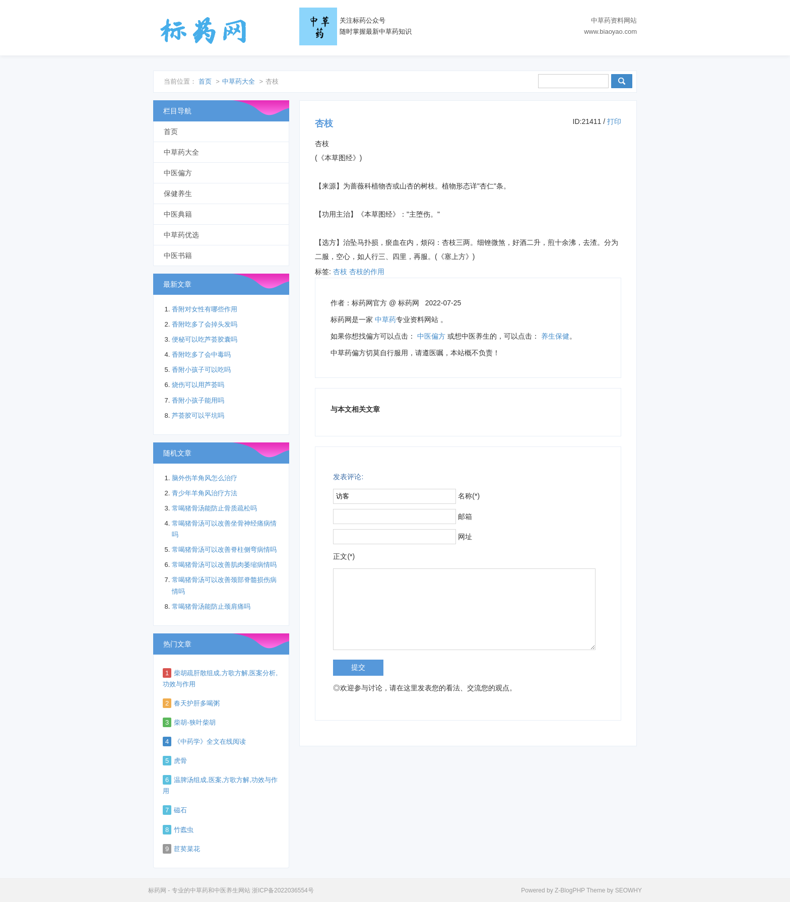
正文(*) (344, 556)
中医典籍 (178, 214)
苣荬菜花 (187, 849)
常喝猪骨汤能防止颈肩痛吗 (211, 606)
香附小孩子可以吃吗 (201, 369)
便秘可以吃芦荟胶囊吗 (204, 339)
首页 (205, 81)
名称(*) (469, 496)
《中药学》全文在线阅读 (210, 741)
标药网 (203, 30)
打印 (614, 121)
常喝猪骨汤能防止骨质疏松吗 (214, 508)
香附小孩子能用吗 (198, 400)
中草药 (385, 319)
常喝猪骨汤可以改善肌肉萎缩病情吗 (224, 564)
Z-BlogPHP (570, 890)
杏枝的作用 (366, 272)
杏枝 (340, 272)
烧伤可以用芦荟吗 (198, 385)
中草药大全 (238, 81)
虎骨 (180, 760)
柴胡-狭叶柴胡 (194, 722)
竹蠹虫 (183, 829)
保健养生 (178, 193)
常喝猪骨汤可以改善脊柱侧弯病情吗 (224, 549)
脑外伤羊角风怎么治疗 (204, 478)
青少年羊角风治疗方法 (204, 493)
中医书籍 (178, 255)
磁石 (180, 810)
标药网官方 (369, 303)
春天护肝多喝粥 (197, 703)
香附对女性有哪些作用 (204, 309)
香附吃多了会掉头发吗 (204, 324)
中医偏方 (431, 336)
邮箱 (465, 516)
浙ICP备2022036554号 (283, 890)
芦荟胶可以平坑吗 (198, 415)
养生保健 (555, 336)
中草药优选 (181, 235)
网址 (465, 537)
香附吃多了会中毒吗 (201, 354)
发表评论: (348, 477)
